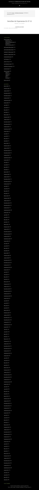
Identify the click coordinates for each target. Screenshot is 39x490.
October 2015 (6, 379)
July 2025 (5, 105)
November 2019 (7, 262)
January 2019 (6, 286)
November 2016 (7, 348)
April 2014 (6, 422)
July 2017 (5, 329)
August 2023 (6, 160)
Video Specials (6, 71)
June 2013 (6, 446)
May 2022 (6, 191)
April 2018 (6, 307)
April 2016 (6, 365)
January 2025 (6, 119)
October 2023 (6, 155)
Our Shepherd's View (7, 64)
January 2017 (6, 343)
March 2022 (6, 195)
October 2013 (6, 436)
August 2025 (6, 102)
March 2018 (6, 310)
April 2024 (6, 140)
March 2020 (6, 253)
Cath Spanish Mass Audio (8, 47)
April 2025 (6, 112)
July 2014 (5, 415)
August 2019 (6, 269)
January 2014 (6, 429)
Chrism (6, 72)
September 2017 (7, 324)
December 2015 (7, 374)
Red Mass (7, 43)
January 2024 (6, 148)
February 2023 (6, 174)
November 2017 (7, 319)
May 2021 (6, 219)
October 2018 (6, 293)
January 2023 (6, 176)
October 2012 (6, 465)
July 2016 (5, 358)
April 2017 (6, 336)
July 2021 (5, 214)
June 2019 (6, 274)
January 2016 (6, 372)
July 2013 (5, 443)
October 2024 (6, 126)
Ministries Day (7, 40)
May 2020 (6, 248)
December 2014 (7, 403)
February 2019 (6, 284)
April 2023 (6, 169)
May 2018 (6, 305)
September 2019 (7, 267)
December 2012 (7, 460)
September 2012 (7, 467)
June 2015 (6, 389)
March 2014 (6, 424)
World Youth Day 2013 (9, 44)
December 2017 (7, 317)
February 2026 (6, 88)
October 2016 (6, 350)
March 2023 (6, 171)
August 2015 (6, 384)
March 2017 (6, 338)
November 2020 (7, 233)
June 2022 (6, 188)
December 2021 (7, 202)
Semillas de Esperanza (13, 28)
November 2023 (7, 152)
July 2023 (5, 162)
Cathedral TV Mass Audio (8, 52)
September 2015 (7, 381)
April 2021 (6, 222)
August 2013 (6, 441)
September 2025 (7, 100)
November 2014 (7, 405)
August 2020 (6, 241)
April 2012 (6, 479)
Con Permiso (6, 59)
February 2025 (6, 117)
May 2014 (6, 420)
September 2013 (7, 439)
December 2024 (7, 121)
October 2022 (6, 183)
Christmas (7, 73)
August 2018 (6, 298)
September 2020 (7, 238)
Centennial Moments (7, 56)
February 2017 (6, 341)
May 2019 (6, 276)
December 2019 (7, 260)
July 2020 (5, 243)
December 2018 (7, 288)
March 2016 (6, 367)
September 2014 (7, 410)
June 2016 (6, 360)
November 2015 (7, 377)
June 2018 (6, 303)
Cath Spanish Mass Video (8, 49)
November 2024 (7, 124)
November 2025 (7, 95)
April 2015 (6, 393)
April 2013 (6, 451)
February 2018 (6, 312)
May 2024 (6, 138)
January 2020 (6, 257)
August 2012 (6, 470)
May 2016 (6, 362)
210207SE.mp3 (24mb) (19, 26)
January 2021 (6, 229)
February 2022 (6, 198)
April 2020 (6, 250)
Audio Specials (6, 39)
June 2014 (6, 417)
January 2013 (6, 458)
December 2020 (7, 231)
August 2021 (6, 212)
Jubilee (6, 75)
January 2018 (6, 315)
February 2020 (6, 255)
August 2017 (6, 327)
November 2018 (7, 291)
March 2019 (6, 281)
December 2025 (7, 93)
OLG (6, 76)
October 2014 (6, 408)
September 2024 (7, 129)
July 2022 (5, 186)
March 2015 (6, 396)
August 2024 (6, 131)
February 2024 (6, 145)
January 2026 (6, 90)
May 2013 (6, 448)
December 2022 (7, 179)
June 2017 (6, 331)
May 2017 (6, 334)
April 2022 (6, 193)
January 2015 (6, 400)
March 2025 (6, 114)
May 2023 (6, 167)
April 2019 (6, 279)
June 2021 (6, 217)
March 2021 (6, 224)
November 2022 (7, 181)
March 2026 (6, 86)
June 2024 (6, 136)
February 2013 (6, 455)
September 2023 (7, 157)
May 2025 (6, 109)
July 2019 (5, 272)
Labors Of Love (7, 61)
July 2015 (5, 386)
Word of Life (6, 80)
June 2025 (6, 107)
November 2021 (7, 205)
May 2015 (6, 391)
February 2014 (6, 427)
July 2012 (5, 472)
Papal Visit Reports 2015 (10, 42)
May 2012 (6, 477)
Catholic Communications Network (19, 1)
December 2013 (7, 431)
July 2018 (5, 300)
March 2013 (6, 453)
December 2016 (7, 346)
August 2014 (6, 412)
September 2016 (7, 353)
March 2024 (6, 143)
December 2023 (7, 150)
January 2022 (6, 200)
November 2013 (7, 434)
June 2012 (6, 474)
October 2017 (6, 322)
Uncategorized (6, 68)
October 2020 (6, 236)
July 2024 (5, 133)
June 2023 (6, 164)
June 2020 (6, 245)
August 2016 (6, 355)
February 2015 (6, 398)
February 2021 (6, 226)
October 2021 (6, 207)
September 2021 (7, 210)
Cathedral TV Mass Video (8, 54)
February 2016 (6, 369)
